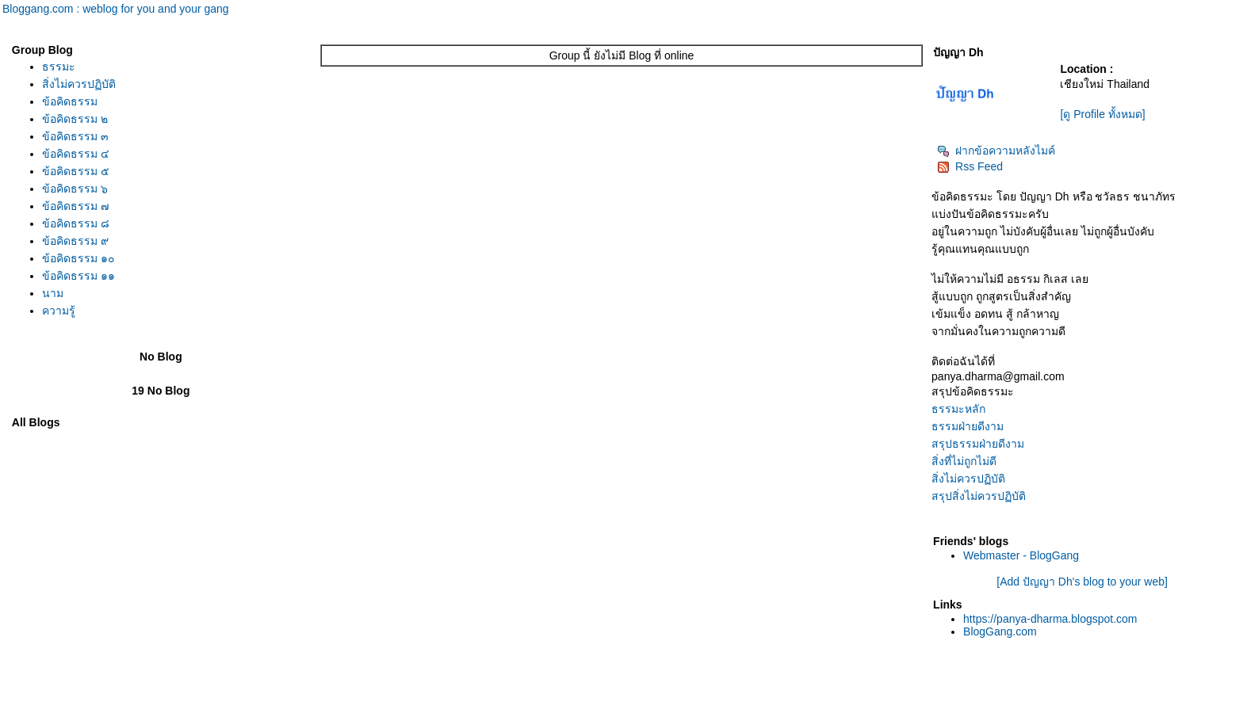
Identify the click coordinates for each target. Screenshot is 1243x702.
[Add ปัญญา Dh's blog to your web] (1082, 581)
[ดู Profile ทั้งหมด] (1102, 114)
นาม (52, 293)
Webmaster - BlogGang (1021, 555)
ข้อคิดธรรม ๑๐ (78, 258)
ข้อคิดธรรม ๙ (75, 241)
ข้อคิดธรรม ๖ (75, 188)
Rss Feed (970, 166)
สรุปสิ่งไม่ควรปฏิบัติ (978, 496)
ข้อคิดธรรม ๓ (75, 136)
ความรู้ (58, 310)
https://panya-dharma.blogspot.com (1050, 618)
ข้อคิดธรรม (70, 101)
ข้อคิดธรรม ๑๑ (78, 275)
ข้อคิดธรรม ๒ (75, 119)
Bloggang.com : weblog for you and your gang (115, 8)
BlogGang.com (1000, 631)
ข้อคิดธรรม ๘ (75, 223)
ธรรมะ (58, 66)
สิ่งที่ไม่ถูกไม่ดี (963, 461)
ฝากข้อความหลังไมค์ (996, 150)
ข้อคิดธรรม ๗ (75, 206)
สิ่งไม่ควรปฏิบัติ (79, 84)
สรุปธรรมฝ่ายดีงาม (977, 443)
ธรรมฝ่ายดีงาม (967, 426)
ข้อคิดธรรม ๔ (75, 153)
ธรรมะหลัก (958, 409)
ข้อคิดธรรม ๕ (75, 171)
